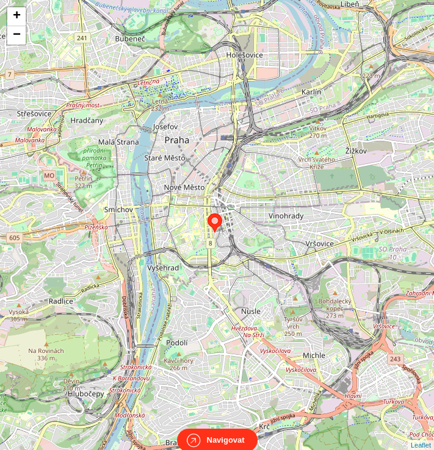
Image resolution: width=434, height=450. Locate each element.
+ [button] (17, 16)
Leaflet (421, 434)
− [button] (17, 35)
